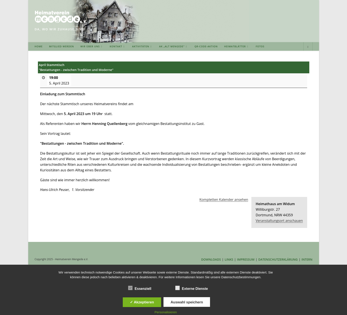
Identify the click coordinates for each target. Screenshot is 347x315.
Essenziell (139, 287)
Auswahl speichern (187, 302)
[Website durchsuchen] (308, 47)
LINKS (229, 259)
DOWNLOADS (211, 259)
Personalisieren (166, 312)
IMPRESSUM (245, 259)
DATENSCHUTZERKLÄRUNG (278, 259)
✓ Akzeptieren (142, 302)
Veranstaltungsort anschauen (279, 220)
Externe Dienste (191, 287)
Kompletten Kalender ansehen (223, 199)
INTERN (307, 259)
